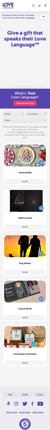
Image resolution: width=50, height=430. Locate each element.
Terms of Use (11, 412)
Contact (40, 394)
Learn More (30, 18)
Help (10, 394)
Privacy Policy (25, 412)
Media (25, 394)
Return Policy (38, 412)
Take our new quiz (25, 103)
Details (25, 182)
